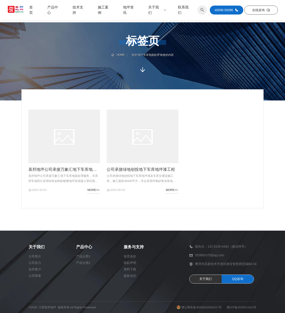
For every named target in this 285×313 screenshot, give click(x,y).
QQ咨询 (237, 279)
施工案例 (103, 10)
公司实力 (35, 263)
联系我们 (183, 10)
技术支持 (78, 10)
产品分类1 (83, 256)
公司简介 (35, 256)
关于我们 (157, 10)
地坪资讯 (128, 10)
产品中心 (52, 10)
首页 (31, 10)
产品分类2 (83, 263)
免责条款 (130, 256)
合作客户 (35, 269)
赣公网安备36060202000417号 (201, 307)
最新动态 (130, 276)
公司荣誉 (35, 276)
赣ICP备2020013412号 (241, 307)
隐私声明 (130, 263)
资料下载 (130, 269)
